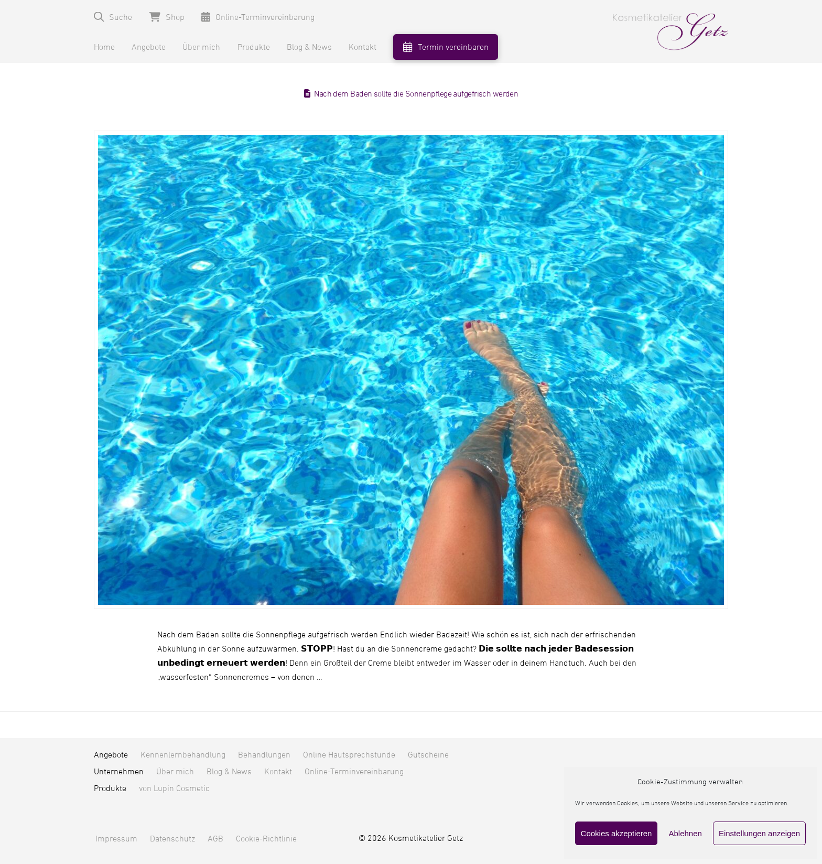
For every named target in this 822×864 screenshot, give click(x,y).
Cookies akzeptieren (616, 833)
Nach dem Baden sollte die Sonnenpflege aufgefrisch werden (416, 94)
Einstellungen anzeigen (759, 833)
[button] (113, 17)
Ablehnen (684, 833)
